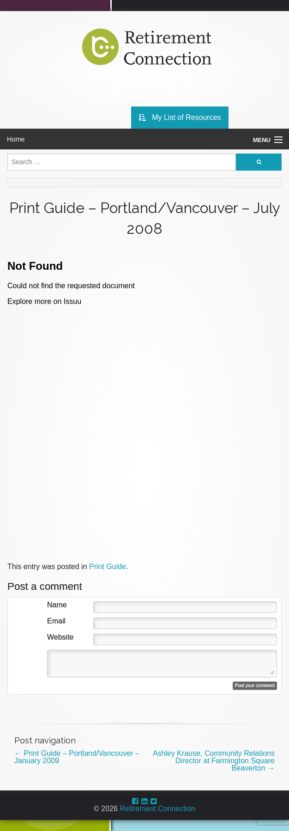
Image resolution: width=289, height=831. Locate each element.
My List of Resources (179, 117)
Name (57, 605)
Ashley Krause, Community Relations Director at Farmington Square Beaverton (214, 760)
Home (15, 139)
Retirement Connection (157, 809)
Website (60, 637)
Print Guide (107, 566)
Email (56, 621)
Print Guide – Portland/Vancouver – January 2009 (76, 757)
